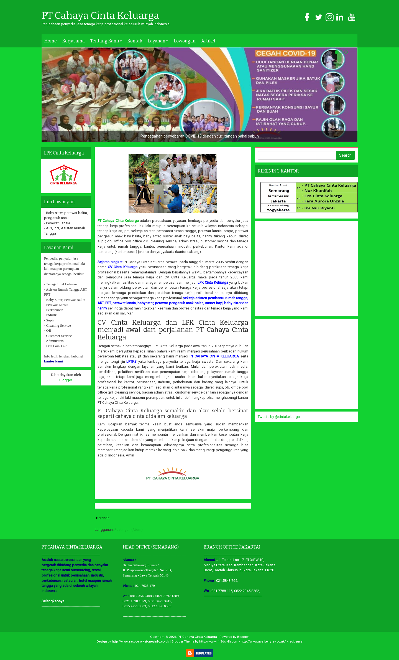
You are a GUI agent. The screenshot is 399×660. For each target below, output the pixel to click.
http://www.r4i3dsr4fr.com (218, 641)
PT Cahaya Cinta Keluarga (100, 15)
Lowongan (185, 41)
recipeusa (295, 641)
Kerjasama (73, 41)
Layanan (158, 41)
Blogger (65, 380)
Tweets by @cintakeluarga (279, 417)
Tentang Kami (106, 41)
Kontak (134, 41)
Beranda (102, 518)
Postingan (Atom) (128, 529)
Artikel (208, 41)
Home (50, 41)
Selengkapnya (53, 601)
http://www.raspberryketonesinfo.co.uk (140, 641)
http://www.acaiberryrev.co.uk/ (263, 641)
